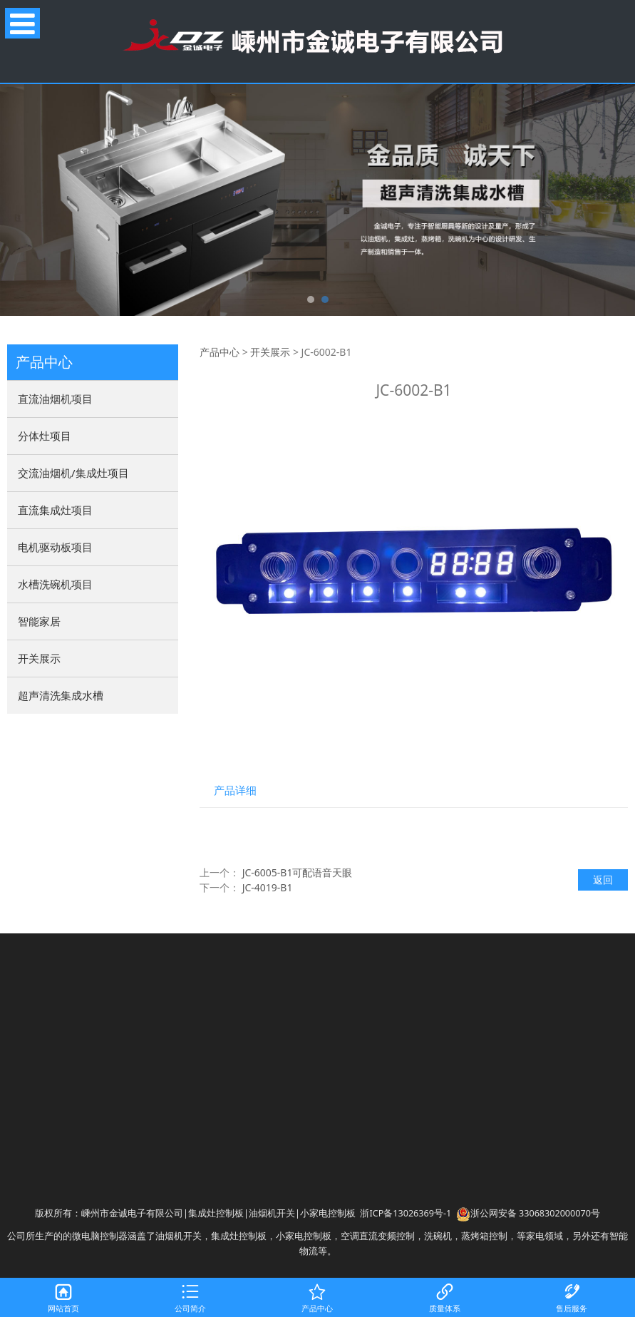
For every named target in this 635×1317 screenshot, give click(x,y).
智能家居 (39, 621)
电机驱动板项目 (55, 547)
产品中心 (219, 352)
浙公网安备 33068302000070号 (528, 1213)
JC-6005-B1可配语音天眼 (297, 872)
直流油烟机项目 (55, 398)
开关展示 (39, 658)
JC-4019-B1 (267, 887)
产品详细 (235, 790)
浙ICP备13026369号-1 (405, 1213)
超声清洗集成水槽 (60, 695)
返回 (603, 879)
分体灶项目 (44, 436)
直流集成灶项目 (55, 510)
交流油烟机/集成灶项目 (73, 473)
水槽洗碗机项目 (55, 584)
